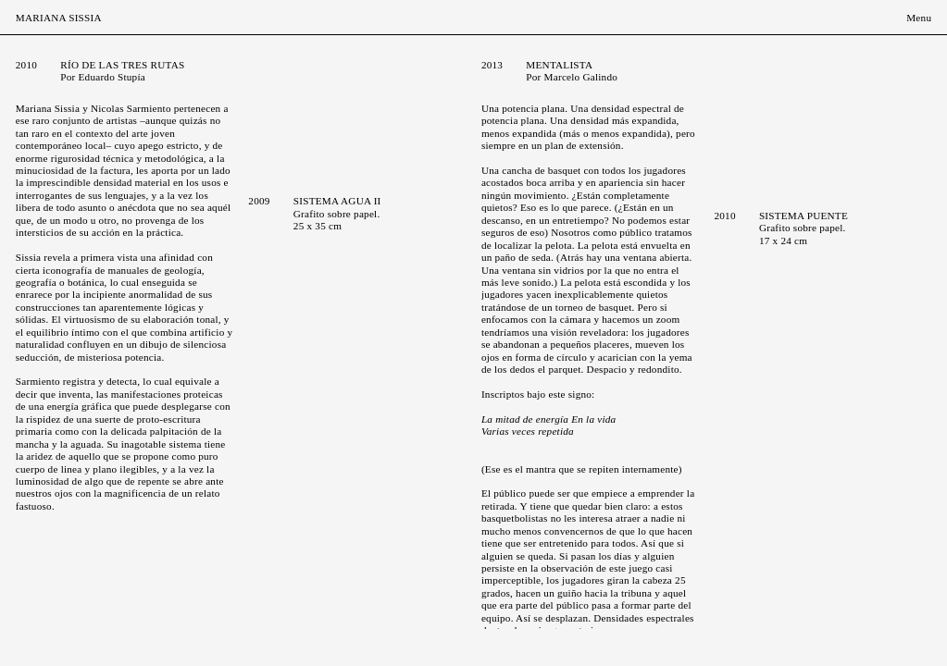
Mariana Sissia (59, 17)
